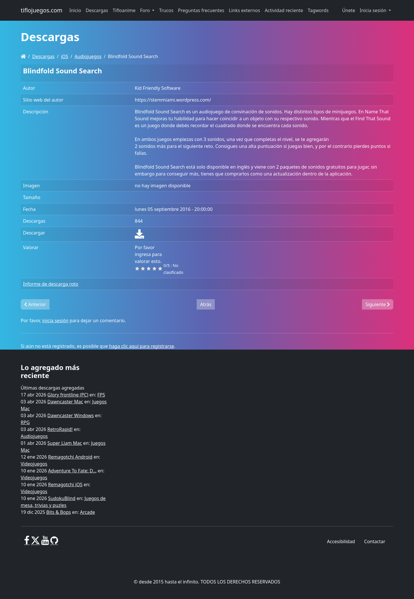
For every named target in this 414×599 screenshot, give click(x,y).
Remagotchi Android (70, 457)
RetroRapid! (60, 429)
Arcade (87, 512)
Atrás (205, 304)
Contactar (374, 541)
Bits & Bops (58, 512)
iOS (64, 56)
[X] (35, 542)
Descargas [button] (97, 10)
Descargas (43, 56)
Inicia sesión (374, 10)
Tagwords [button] (318, 10)
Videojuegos (34, 464)
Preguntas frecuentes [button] (201, 10)
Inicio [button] (75, 10)
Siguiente (377, 304)
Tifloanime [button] (124, 10)
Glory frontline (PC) (67, 395)
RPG (25, 422)
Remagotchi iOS (65, 484)
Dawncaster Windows (70, 415)
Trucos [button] (166, 10)
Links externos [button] (244, 10)
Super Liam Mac (64, 443)
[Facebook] (27, 542)
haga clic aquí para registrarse (141, 346)
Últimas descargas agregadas (52, 388)
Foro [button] (145, 10)
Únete (348, 10)
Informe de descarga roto (50, 284)
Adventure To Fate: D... (72, 471)
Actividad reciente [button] (284, 10)
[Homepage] (23, 56)
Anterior (35, 304)
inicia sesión (55, 320)
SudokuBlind (61, 498)
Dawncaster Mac (65, 401)
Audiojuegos (87, 56)
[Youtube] (45, 542)
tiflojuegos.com (41, 10)
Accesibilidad (341, 541)
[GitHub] (54, 542)
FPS (101, 395)
